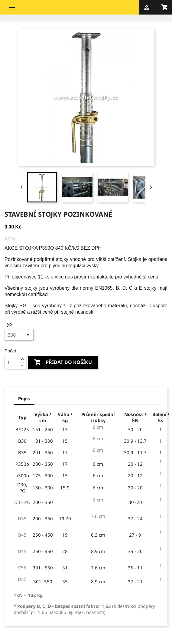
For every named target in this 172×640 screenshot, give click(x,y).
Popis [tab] (24, 398)
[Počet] (12, 362)
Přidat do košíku (63, 362)
